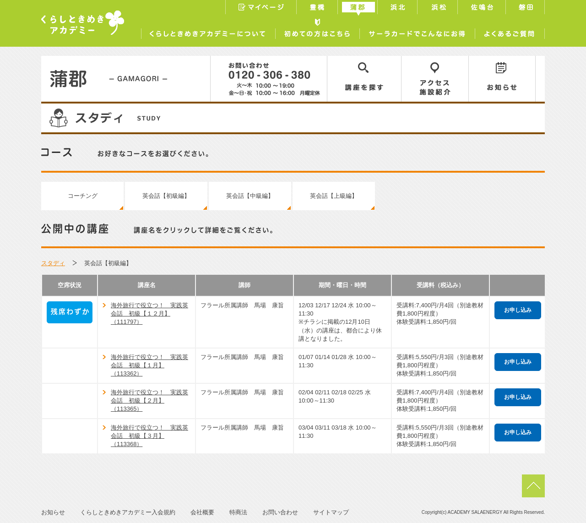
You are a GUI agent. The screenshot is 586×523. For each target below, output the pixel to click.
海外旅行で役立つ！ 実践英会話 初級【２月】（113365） (149, 400)
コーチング (83, 195)
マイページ (261, 8)
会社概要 (202, 512)
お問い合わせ (280, 512)
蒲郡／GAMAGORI (126, 79)
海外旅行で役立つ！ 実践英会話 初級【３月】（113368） (149, 435)
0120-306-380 (269, 79)
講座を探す (364, 79)
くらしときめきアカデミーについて (208, 31)
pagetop (533, 485)
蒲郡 (359, 8)
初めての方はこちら (317, 31)
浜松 (438, 8)
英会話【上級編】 (334, 195)
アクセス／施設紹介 (435, 79)
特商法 (238, 512)
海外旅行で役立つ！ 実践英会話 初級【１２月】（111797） (149, 313)
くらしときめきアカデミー (82, 23)
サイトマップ (331, 512)
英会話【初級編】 (166, 195)
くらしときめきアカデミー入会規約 (127, 512)
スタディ (53, 263)
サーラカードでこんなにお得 (417, 31)
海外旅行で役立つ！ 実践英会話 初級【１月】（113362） (149, 365)
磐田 (526, 8)
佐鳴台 (482, 8)
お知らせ (502, 79)
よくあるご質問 (510, 31)
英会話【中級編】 (250, 195)
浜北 (398, 8)
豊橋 (318, 8)
